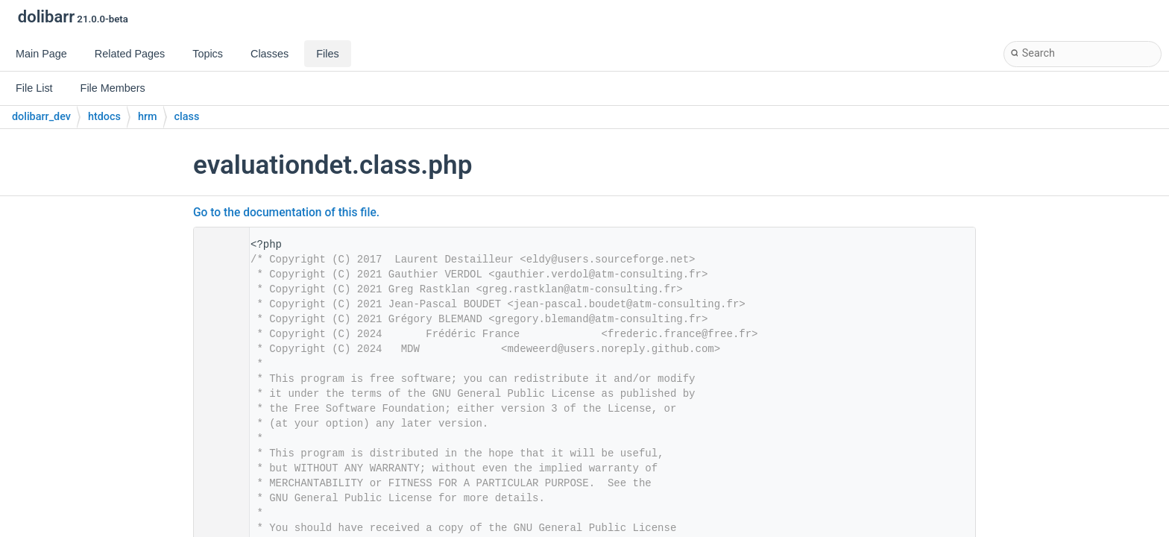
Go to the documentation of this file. (286, 212)
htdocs (104, 116)
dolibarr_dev (41, 116)
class (187, 116)
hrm (147, 116)
